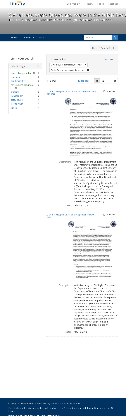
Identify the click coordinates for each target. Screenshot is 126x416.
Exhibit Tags (18, 66)
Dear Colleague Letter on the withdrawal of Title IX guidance (72, 92)
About (43, 37)
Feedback (113, 3)
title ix (14, 107)
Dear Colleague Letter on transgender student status (70, 215)
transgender (17, 95)
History (89, 3)
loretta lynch (17, 103)
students (15, 91)
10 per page (84, 80)
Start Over (108, 59)
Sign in (100, 3)
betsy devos (17, 99)
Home (14, 37)
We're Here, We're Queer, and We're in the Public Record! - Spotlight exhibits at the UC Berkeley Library (17, 4)
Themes (28, 37)
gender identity (18, 80)
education (16, 77)
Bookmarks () (74, 3)
